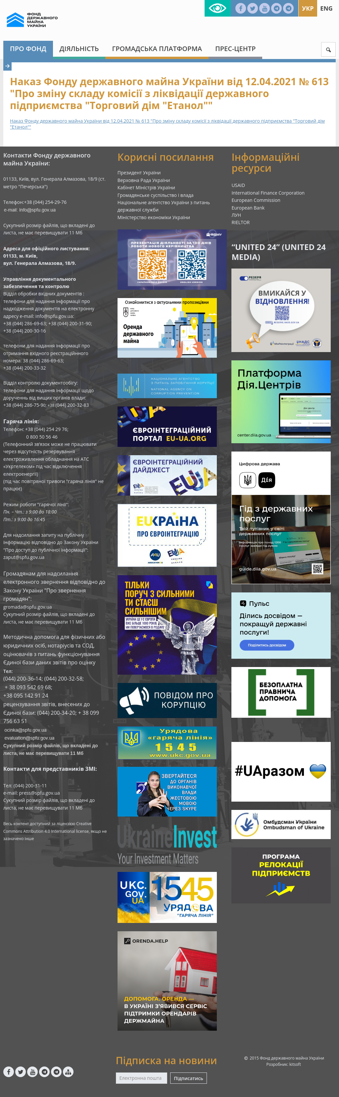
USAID (238, 185)
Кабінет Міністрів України (146, 187)
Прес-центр (235, 48)
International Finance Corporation (268, 193)
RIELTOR (240, 222)
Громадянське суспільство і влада (156, 195)
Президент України (139, 172)
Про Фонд (28, 48)
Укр (308, 8)
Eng (326, 8)
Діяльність (79, 48)
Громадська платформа (157, 48)
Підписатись (188, 1078)
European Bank (248, 208)
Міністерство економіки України (154, 217)
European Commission (255, 200)
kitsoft (295, 1064)
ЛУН (236, 215)
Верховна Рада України (144, 180)
